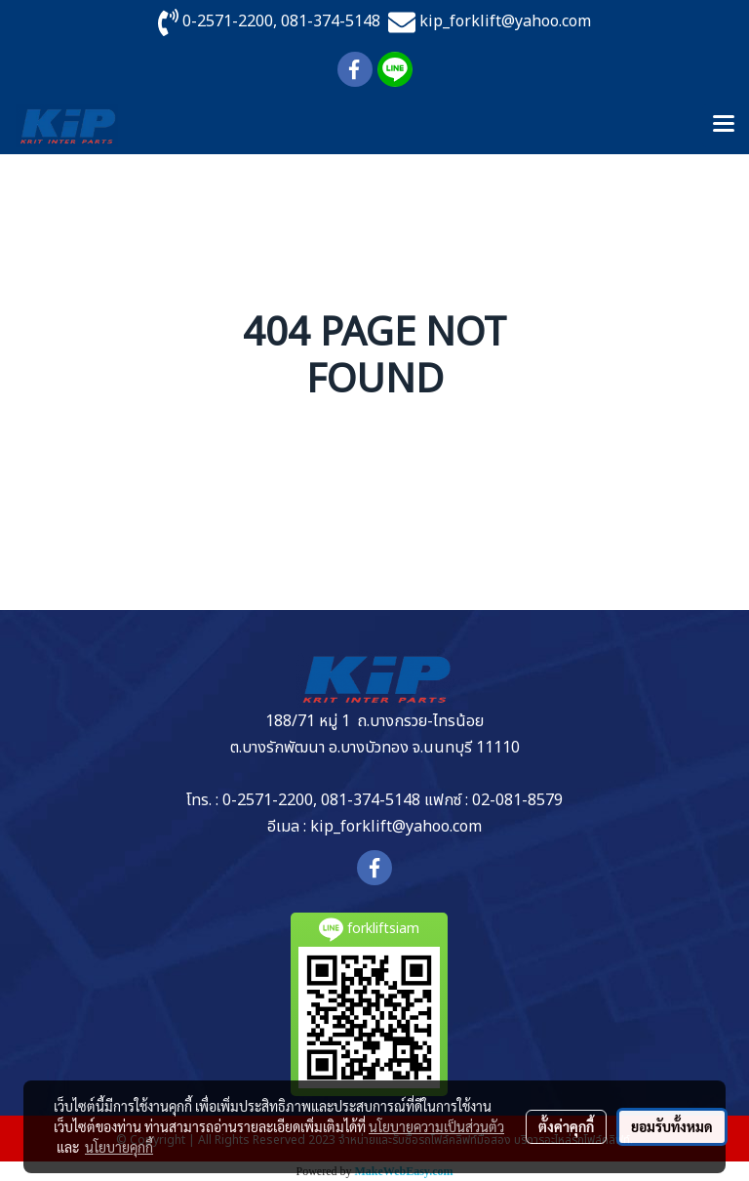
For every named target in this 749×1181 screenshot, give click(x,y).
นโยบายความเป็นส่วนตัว (436, 1126)
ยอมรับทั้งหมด (672, 1126)
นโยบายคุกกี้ (119, 1147)
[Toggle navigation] (723, 125)
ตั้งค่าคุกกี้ (566, 1126)
